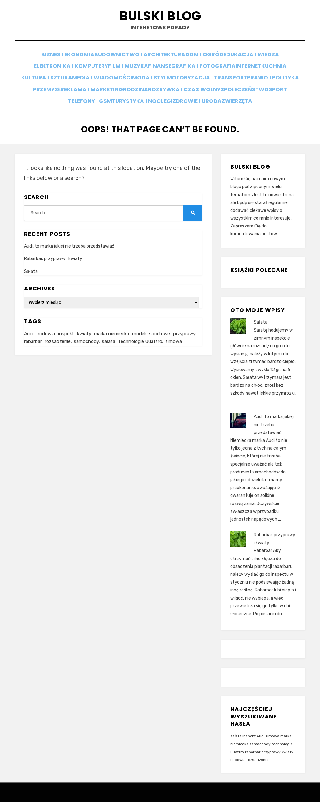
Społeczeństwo (47, 92)
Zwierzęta (281, 92)
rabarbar (253, 743)
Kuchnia (285, 67)
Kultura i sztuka (69, 75)
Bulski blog (160, 18)
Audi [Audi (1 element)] (28, 325)
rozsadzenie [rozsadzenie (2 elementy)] (58, 333)
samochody (260, 735)
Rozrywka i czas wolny (252, 83)
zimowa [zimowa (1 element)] (173, 333)
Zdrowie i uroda (236, 92)
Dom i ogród (204, 58)
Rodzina (201, 83)
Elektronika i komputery (56, 67)
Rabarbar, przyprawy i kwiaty (53, 250)
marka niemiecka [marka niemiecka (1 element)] (111, 325)
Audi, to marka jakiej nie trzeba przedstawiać (69, 237)
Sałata (31, 262)
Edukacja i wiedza (254, 58)
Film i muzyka (117, 67)
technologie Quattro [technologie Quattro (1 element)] (140, 333)
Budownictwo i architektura (138, 58)
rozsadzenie (257, 750)
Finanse (154, 67)
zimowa (272, 727)
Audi (261, 727)
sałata (236, 727)
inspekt (249, 727)
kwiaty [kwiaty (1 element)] (84, 325)
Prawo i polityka (59, 83)
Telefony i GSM (122, 92)
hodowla (238, 750)
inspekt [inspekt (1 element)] (66, 325)
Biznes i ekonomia (65, 58)
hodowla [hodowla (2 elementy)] (46, 325)
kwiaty (287, 743)
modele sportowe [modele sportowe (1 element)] (151, 325)
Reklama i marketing (152, 83)
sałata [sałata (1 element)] (108, 333)
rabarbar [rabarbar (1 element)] (33, 333)
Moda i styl (178, 75)
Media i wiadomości (128, 75)
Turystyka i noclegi (179, 92)
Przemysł (103, 83)
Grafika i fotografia (203, 67)
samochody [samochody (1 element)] (86, 333)
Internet (252, 67)
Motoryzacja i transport (238, 75)
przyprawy (271, 743)
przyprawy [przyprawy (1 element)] (184, 325)
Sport (86, 92)
